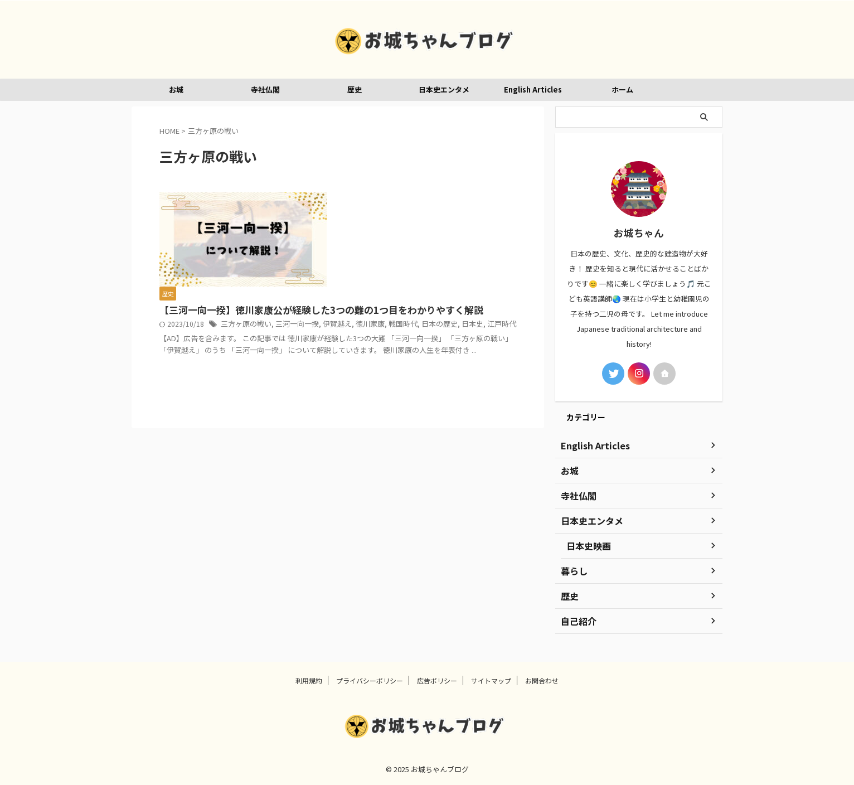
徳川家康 (359, 256)
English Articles (533, 89)
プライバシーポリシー (369, 680)
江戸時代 (481, 256)
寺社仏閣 (265, 89)
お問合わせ (542, 680)
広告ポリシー (437, 680)
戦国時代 (389, 256)
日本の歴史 (423, 256)
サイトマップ (491, 680)
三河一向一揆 (467, 245)
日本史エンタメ (444, 89)
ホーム (622, 89)
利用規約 (308, 680)
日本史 (454, 256)
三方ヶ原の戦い (419, 245)
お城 (176, 89)
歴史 (354, 89)
